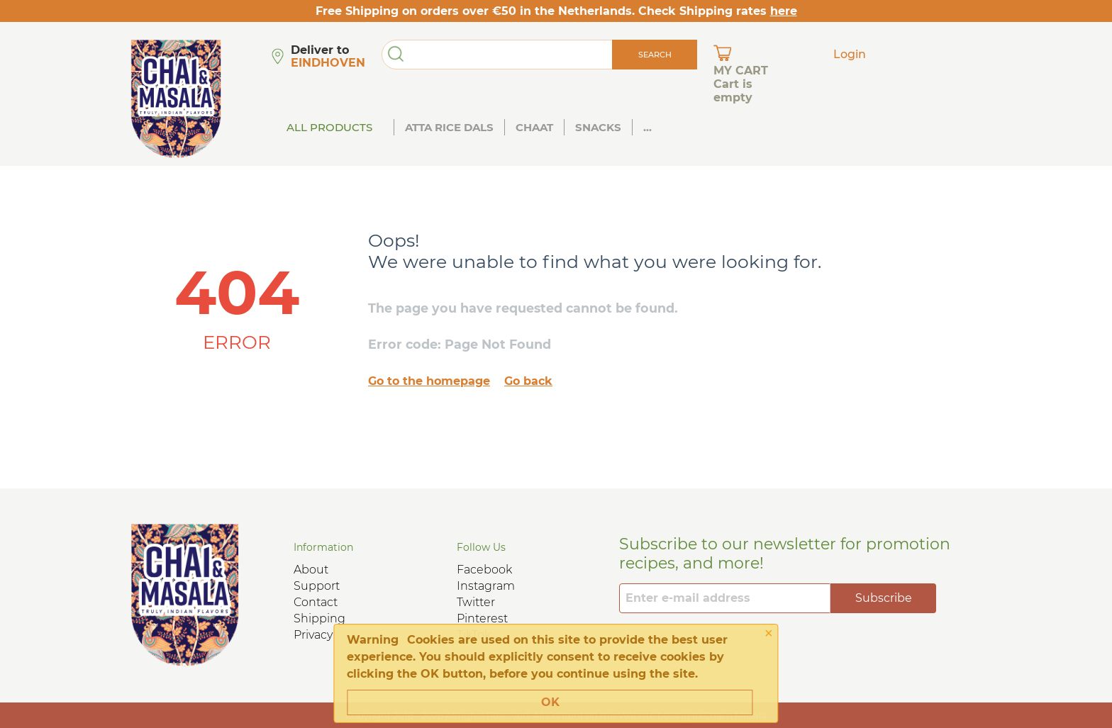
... (647, 127)
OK (550, 702)
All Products (329, 127)
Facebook (484, 569)
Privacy (313, 635)
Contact (316, 602)
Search (655, 55)
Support (317, 586)
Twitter (476, 602)
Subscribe (883, 598)
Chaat (534, 127)
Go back (528, 381)
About (311, 569)
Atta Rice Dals (449, 127)
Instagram (486, 586)
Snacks (598, 127)
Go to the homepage (429, 381)
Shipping (319, 618)
